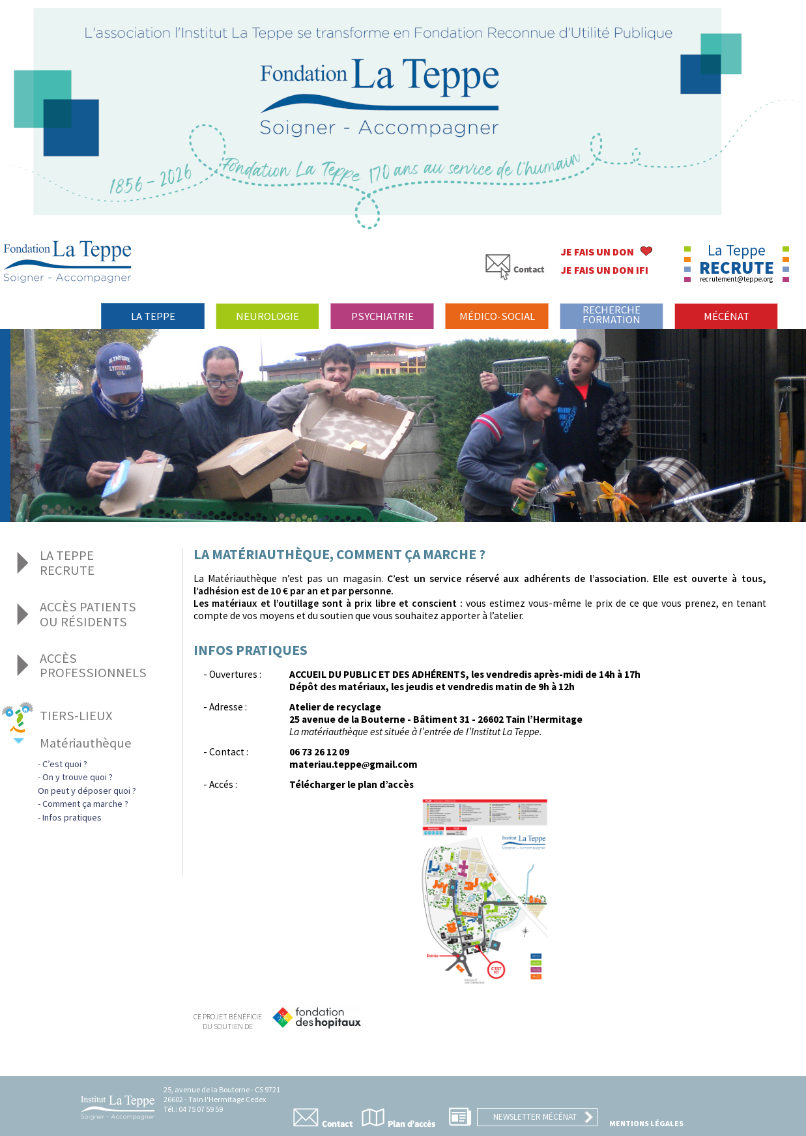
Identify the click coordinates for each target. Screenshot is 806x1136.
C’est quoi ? (64, 764)
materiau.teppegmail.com (353, 764)
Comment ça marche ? (85, 803)
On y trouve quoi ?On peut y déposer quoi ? (87, 783)
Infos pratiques (72, 817)
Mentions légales (646, 1123)
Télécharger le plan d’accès (351, 784)
